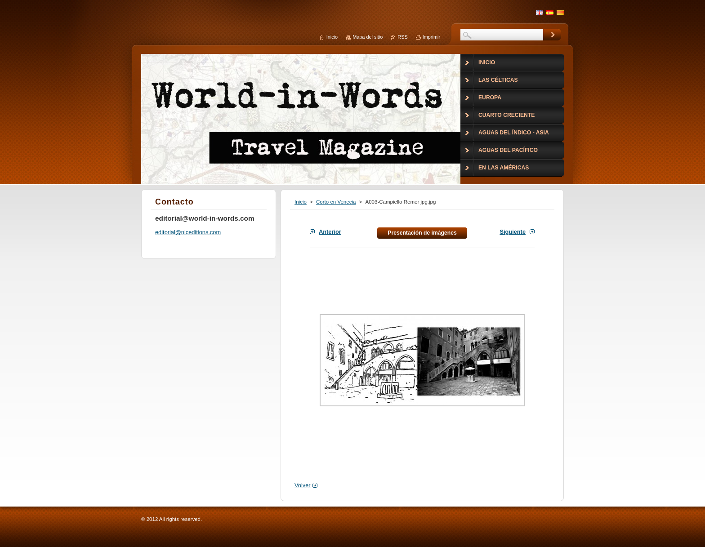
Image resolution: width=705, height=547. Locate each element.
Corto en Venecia (336, 202)
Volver (302, 485)
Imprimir (431, 37)
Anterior (330, 231)
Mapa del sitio (367, 37)
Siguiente (513, 231)
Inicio (300, 202)
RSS (402, 37)
